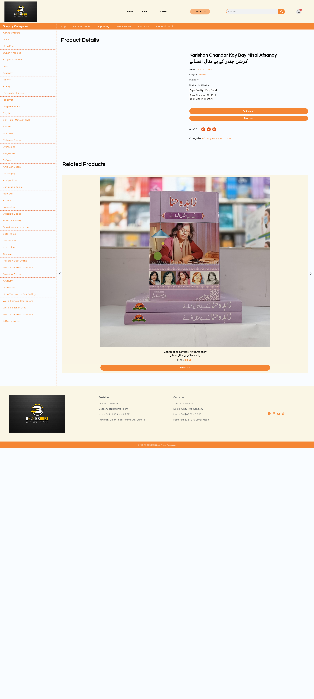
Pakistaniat (9, 240)
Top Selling (103, 26)
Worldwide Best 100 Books (18, 267)
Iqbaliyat (8, 100)
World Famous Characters (18, 301)
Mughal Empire (11, 106)
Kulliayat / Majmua (13, 93)
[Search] (281, 11)
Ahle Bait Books (12, 167)
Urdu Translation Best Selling (19, 294)
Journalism (9, 207)
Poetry (6, 86)
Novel (6, 39)
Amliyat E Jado (11, 180)
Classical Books (12, 214)
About (146, 12)
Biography (9, 153)
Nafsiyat (8, 194)
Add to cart (249, 111)
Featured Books (81, 26)
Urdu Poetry (10, 46)
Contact (164, 12)
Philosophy (9, 173)
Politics (7, 200)
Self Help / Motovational (16, 120)
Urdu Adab (9, 147)
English (7, 113)
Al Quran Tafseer (12, 59)
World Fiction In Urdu (15, 308)
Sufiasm (7, 160)
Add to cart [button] (185, 453)
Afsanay (8, 73)
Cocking (7, 254)
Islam (6, 66)
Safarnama (9, 234)
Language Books (12, 187)
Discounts (143, 26)
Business (8, 133)
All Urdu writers (11, 33)
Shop (63, 26)
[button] (203, 129)
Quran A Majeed (12, 53)
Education (9, 247)
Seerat (7, 126)
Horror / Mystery (12, 220)
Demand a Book (165, 26)
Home (129, 12)
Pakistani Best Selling (15, 261)
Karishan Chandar (204, 69)
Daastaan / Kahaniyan (16, 227)
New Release (124, 26)
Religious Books (12, 140)
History (7, 80)
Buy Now (248, 118)
